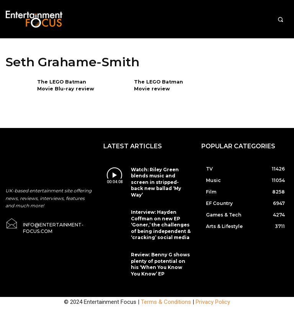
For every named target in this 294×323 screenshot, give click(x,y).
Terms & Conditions (166, 283)
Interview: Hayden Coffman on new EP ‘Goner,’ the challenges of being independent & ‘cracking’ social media (159, 212)
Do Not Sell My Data (170, 319)
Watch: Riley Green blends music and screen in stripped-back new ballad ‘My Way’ (158, 177)
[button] (280, 19)
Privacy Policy (213, 283)
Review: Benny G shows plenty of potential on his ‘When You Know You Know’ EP (159, 247)
